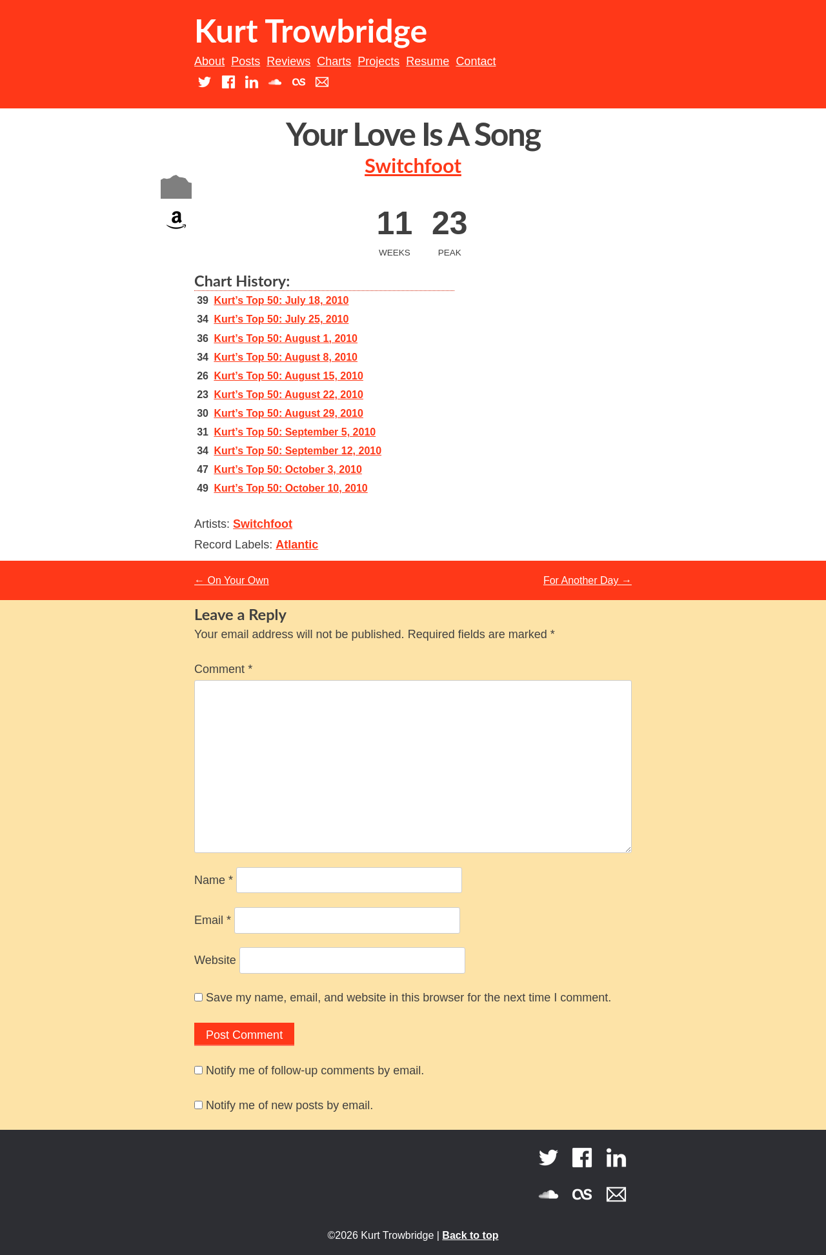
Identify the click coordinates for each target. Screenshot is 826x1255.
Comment (223, 669)
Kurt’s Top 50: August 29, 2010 (288, 413)
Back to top (470, 1235)
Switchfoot (413, 165)
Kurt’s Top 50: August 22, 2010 (288, 394)
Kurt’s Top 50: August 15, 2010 (288, 375)
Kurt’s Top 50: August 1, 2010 (286, 338)
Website (215, 960)
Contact (476, 61)
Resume (427, 61)
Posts (245, 61)
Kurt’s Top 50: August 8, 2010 (286, 357)
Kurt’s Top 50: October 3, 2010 (287, 469)
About (209, 61)
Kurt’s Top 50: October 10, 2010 (290, 488)
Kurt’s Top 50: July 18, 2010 (281, 300)
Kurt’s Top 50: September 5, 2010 (295, 432)
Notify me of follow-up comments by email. (315, 1070)
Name (213, 880)
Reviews (288, 61)
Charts (334, 61)
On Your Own (231, 580)
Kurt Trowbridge (310, 30)
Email (212, 920)
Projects (378, 61)
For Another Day (587, 580)
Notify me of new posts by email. (289, 1105)
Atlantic (297, 544)
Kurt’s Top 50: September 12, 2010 (297, 450)
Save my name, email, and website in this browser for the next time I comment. (408, 997)
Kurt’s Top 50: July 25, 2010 (281, 319)
